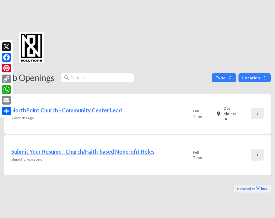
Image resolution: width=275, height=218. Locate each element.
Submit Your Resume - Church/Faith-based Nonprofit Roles (82, 151)
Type (224, 77)
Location (254, 77)
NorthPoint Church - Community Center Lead (66, 110)
